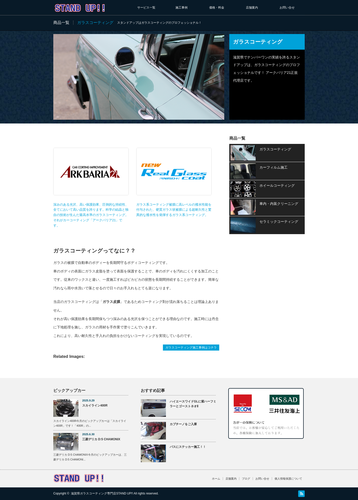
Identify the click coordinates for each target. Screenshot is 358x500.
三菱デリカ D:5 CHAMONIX (101, 439)
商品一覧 (61, 22)
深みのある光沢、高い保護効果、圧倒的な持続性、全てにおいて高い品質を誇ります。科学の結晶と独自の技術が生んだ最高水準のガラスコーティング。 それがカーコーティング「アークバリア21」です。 (91, 187)
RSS (301, 493)
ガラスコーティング (275, 149)
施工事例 (181, 7)
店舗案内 (252, 7)
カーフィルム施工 (273, 167)
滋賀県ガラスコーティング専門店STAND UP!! (102, 493)
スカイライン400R (95, 405)
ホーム (216, 478)
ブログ (246, 478)
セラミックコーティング (278, 222)
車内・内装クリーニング (278, 204)
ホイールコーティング (277, 185)
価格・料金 (216, 7)
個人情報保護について (288, 478)
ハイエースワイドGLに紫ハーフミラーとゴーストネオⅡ (193, 404)
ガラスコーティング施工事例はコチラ (191, 347)
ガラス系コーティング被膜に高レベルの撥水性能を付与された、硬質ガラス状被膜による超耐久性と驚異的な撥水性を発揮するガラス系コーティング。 (174, 182)
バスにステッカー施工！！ (188, 447)
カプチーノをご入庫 (183, 424)
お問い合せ (287, 7)
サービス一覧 (146, 7)
